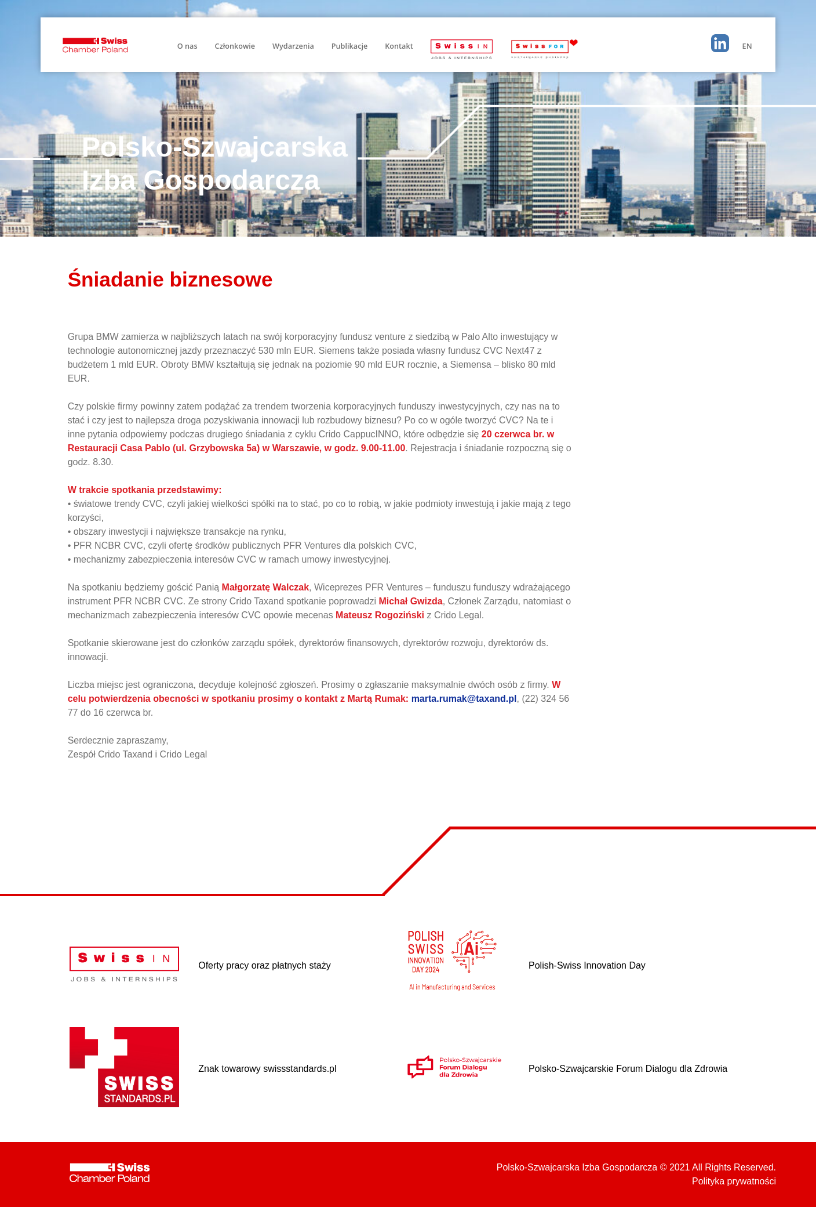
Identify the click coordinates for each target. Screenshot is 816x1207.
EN (747, 46)
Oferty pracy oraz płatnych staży (264, 965)
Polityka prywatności (734, 1181)
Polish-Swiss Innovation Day (587, 965)
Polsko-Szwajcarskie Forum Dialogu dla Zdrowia (628, 1069)
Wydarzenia (293, 46)
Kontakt (399, 46)
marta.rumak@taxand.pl (464, 699)
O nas (187, 46)
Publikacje (349, 46)
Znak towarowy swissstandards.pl (267, 1069)
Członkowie (235, 46)
